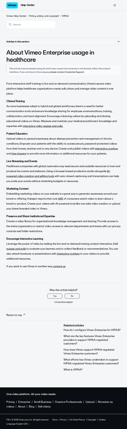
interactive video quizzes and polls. (43, 126)
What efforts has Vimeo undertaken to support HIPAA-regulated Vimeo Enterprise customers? (91, 361)
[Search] (31, 24)
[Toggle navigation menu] (115, 5)
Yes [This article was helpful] (55, 296)
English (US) (23, 424)
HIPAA (65, 16)
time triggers (18, 153)
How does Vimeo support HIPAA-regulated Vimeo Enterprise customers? (89, 351)
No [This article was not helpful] (72, 296)
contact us (59, 266)
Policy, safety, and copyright (44, 16)
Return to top (16, 315)
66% (60, 198)
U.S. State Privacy (77, 419)
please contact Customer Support (66, 72)
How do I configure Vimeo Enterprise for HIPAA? (92, 330)
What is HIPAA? (73, 369)
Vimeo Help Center (16, 16)
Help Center (27, 5)
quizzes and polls (16, 248)
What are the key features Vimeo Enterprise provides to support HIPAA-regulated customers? (89, 340)
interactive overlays (106, 148)
